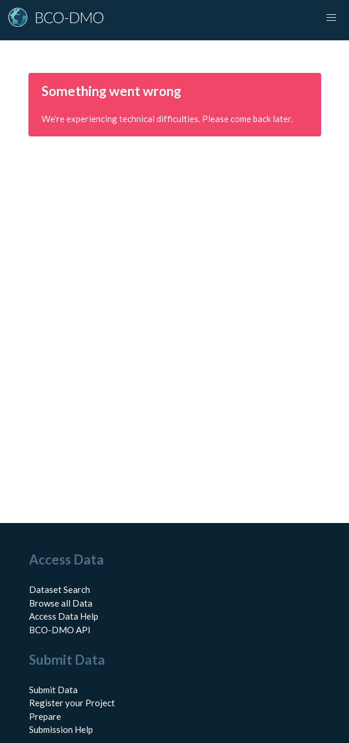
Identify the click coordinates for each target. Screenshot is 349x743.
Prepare (45, 716)
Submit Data (53, 689)
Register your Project (72, 702)
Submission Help (61, 729)
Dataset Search (59, 589)
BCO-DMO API (60, 629)
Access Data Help (63, 616)
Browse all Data (60, 603)
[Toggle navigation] (331, 18)
